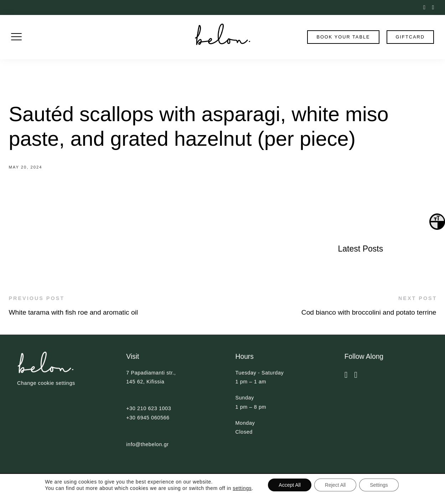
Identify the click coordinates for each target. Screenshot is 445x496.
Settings (379, 485)
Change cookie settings (46, 383)
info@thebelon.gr (147, 444)
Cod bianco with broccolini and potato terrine (368, 312)
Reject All (335, 485)
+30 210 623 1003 (148, 408)
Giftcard (410, 37)
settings (242, 488)
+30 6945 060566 (147, 417)
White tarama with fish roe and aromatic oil (73, 312)
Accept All (289, 485)
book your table (343, 37)
